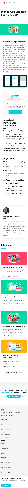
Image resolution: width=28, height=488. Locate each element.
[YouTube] (9, 415)
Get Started (6, 485)
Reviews (3, 453)
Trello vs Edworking (5, 469)
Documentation (4, 448)
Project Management (6, 429)
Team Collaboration (5, 434)
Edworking (6, 245)
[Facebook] (2, 415)
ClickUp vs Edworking (6, 464)
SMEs (2, 424)
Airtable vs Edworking (6, 467)
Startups (3, 422)
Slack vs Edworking (5, 472)
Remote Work (4, 432)
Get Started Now (15, 112)
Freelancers (4, 427)
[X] (7, 415)
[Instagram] (4, 415)
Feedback (3, 443)
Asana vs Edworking (6, 462)
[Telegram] (12, 415)
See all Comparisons (6, 459)
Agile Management (5, 437)
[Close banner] (26, 478)
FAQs (2, 445)
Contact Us (3, 451)
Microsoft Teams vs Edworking (8, 474)
